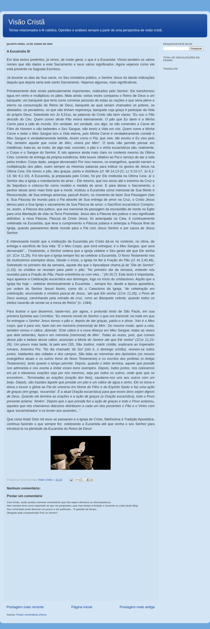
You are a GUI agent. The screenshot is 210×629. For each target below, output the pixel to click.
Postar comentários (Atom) (31, 614)
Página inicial (81, 607)
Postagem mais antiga (137, 607)
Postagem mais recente (25, 607)
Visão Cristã (26, 22)
